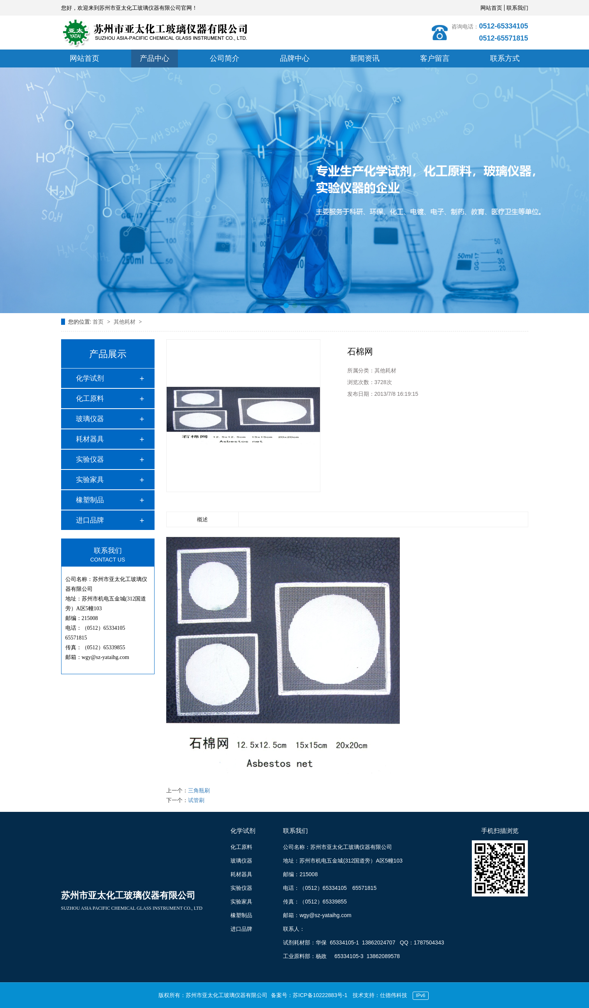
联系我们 (517, 8)
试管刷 (196, 800)
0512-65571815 (503, 38)
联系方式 (505, 58)
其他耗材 (125, 322)
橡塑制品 (90, 500)
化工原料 (90, 398)
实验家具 (90, 480)
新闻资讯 (365, 58)
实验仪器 (90, 459)
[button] (286, 305)
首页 (99, 322)
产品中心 (154, 58)
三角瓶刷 (199, 790)
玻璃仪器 (90, 419)
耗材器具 (90, 439)
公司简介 (224, 58)
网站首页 (491, 8)
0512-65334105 (503, 26)
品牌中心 (294, 58)
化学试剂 (90, 378)
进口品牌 (90, 520)
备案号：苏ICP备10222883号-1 (309, 995)
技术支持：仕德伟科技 (380, 995)
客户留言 (435, 58)
